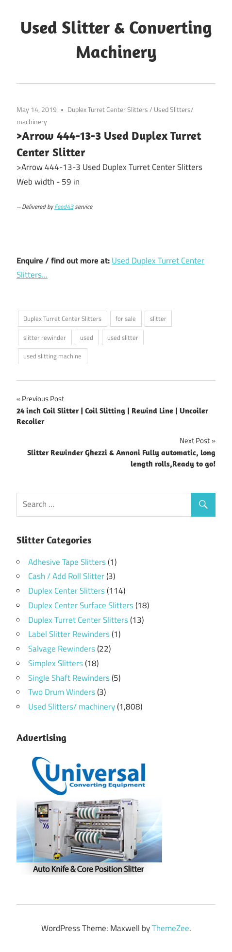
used (86, 337)
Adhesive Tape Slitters (67, 562)
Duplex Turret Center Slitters (107, 109)
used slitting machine (52, 356)
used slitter (122, 337)
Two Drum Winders (61, 692)
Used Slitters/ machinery (71, 706)
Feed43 (63, 206)
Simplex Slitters (55, 663)
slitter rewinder (44, 337)
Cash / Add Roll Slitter (66, 576)
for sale (126, 318)
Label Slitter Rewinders (69, 634)
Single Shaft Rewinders (69, 678)
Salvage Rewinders (61, 648)
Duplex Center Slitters (66, 590)
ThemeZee (170, 928)
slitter (158, 318)
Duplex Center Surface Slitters (80, 605)
